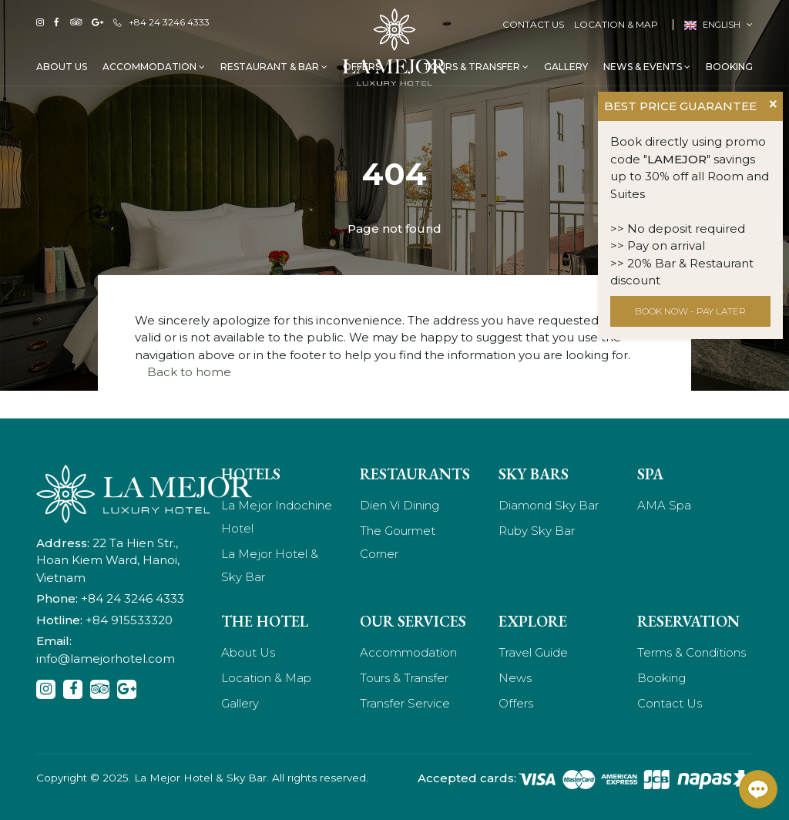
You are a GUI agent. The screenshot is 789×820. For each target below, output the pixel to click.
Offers (516, 703)
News (515, 677)
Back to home (189, 372)
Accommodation (153, 66)
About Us (61, 66)
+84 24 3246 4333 (161, 22)
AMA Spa (664, 505)
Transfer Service (405, 703)
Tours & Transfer (476, 66)
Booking (729, 66)
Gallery (566, 66)
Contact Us (533, 24)
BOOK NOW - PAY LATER (690, 311)
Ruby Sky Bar (537, 530)
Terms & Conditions (691, 652)
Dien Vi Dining (399, 505)
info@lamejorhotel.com (105, 658)
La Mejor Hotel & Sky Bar (269, 565)
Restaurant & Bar (273, 66)
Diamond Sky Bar (549, 505)
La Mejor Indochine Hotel (276, 517)
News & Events (646, 66)
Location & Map (616, 24)
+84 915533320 (129, 620)
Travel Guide (533, 652)
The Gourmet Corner (397, 542)
